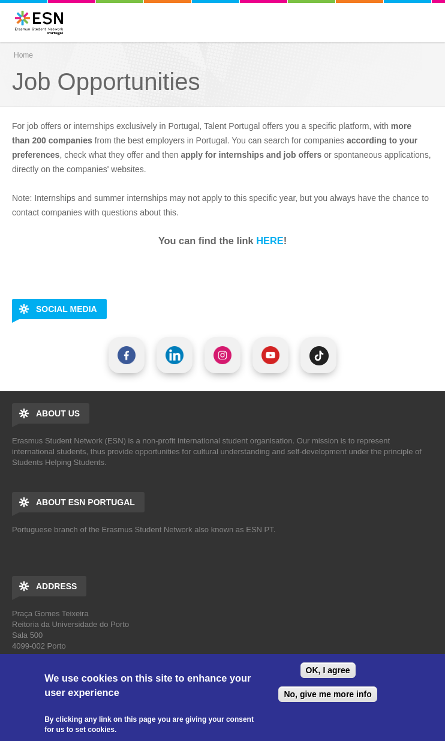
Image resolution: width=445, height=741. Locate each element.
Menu (432, 22)
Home (23, 55)
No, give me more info (327, 694)
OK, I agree (328, 670)
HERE (269, 240)
